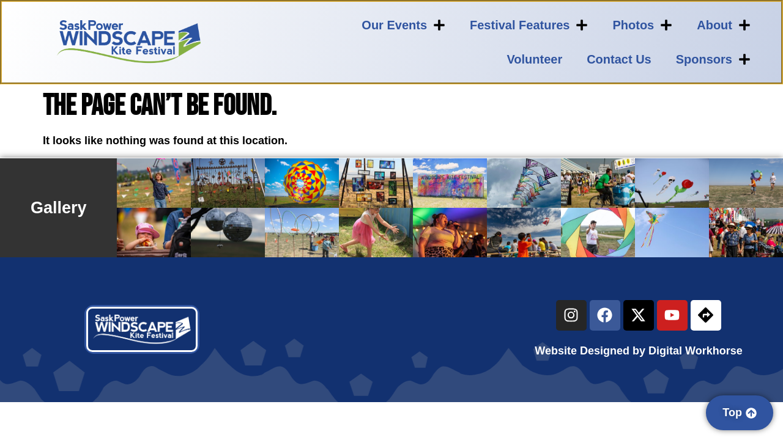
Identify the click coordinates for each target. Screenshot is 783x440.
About (724, 25)
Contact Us (619, 59)
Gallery (59, 208)
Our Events (403, 25)
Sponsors (713, 59)
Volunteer (534, 59)
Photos (642, 25)
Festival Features (529, 25)
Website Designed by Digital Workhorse (638, 351)
